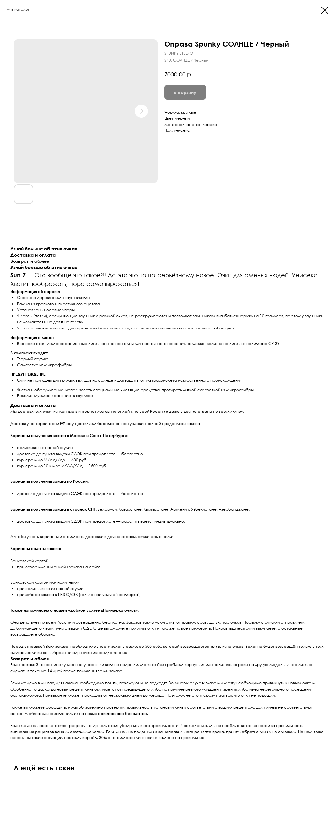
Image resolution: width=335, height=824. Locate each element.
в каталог (20, 9)
